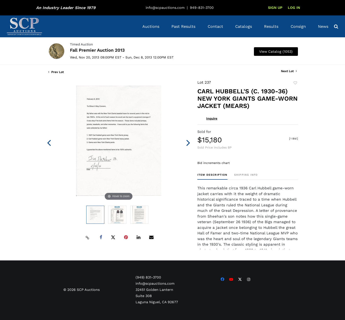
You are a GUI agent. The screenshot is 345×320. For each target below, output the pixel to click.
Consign (298, 26)
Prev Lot (56, 72)
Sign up (275, 8)
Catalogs (243, 26)
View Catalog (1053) (276, 51)
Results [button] (271, 26)
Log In (294, 8)
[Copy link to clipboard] (87, 237)
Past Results (183, 26)
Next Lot (289, 71)
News (323, 26)
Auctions (150, 26)
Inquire (211, 118)
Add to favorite (295, 83)
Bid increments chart (213, 163)
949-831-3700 (202, 8)
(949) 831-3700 (148, 277)
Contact (215, 26)
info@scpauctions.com (165, 8)
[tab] (212, 176)
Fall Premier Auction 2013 (97, 50)
